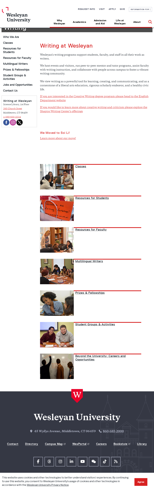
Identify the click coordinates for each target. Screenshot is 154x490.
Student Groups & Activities (14, 77)
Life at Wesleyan (120, 22)
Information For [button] (140, 9)
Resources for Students (12, 50)
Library (142, 444)
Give (122, 9)
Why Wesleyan (59, 22)
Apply (112, 9)
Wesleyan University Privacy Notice (48, 485)
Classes (8, 43)
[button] (148, 21)
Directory (31, 444)
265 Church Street (12, 109)
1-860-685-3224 (12, 117)
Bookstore (120, 444)
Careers (101, 444)
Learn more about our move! (58, 138)
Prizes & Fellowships (16, 69)
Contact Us (10, 90)
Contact (12, 444)
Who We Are (11, 37)
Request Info (86, 9)
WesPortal (79, 444)
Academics (79, 22)
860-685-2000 (113, 431)
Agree (141, 481)
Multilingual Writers (15, 64)
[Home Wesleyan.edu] (21, 17)
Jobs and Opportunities (17, 84)
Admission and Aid (100, 22)
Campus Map (54, 444)
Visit (102, 9)
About (137, 22)
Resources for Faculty (17, 58)
